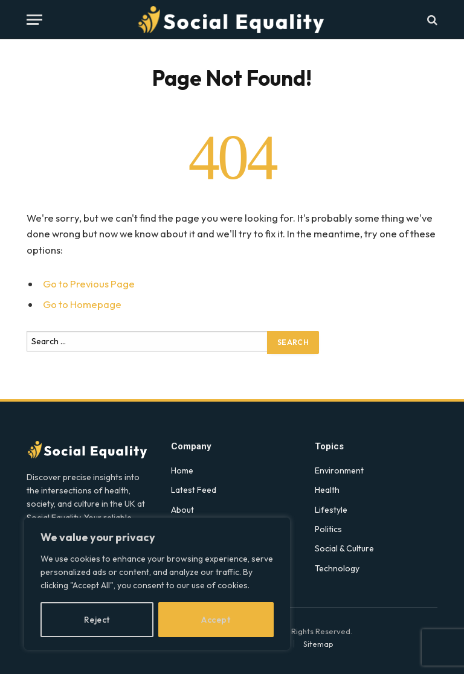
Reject (97, 619)
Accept (215, 619)
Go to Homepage (82, 304)
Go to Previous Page (89, 283)
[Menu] (34, 19)
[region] (157, 584)
